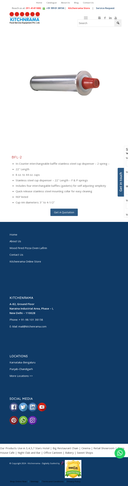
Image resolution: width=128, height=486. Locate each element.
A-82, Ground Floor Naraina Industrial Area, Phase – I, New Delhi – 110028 (31, 308)
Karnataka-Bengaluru (22, 362)
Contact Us (88, 2)
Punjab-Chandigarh (21, 369)
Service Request (105, 8)
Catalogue (51, 2)
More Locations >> (21, 376)
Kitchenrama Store (79, 8)
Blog (76, 2)
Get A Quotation (64, 212)
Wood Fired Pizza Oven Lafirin (28, 248)
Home (39, 2)
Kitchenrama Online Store (25, 261)
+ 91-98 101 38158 (31, 319)
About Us (65, 2)
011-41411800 (33, 8)
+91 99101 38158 (55, 8)
